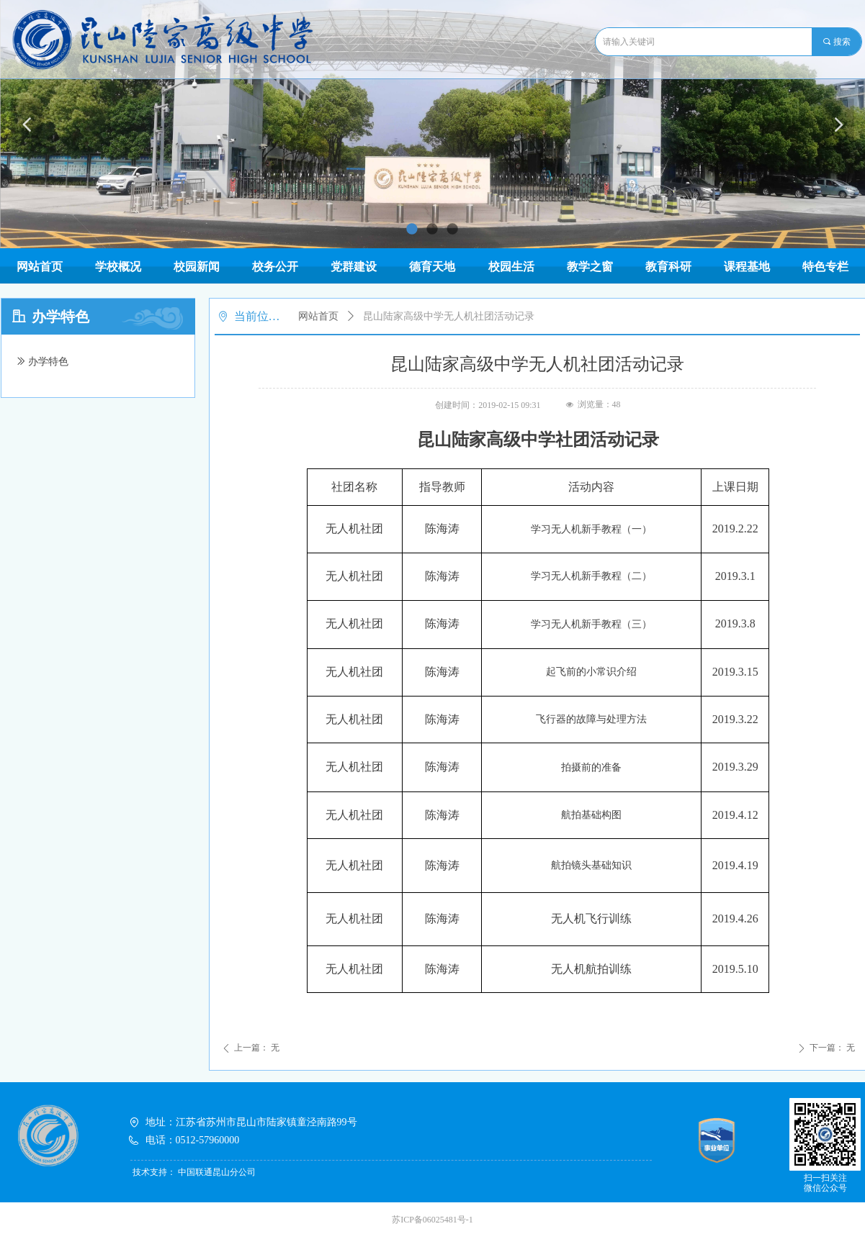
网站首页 (318, 316)
